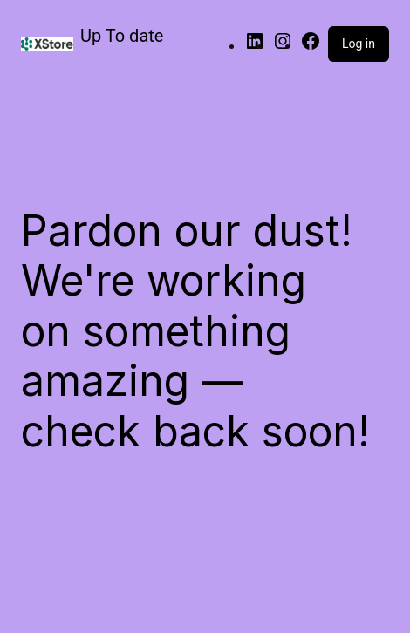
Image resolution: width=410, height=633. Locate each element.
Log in (358, 44)
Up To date (121, 35)
